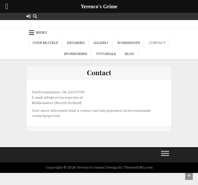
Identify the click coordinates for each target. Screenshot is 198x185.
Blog (129, 54)
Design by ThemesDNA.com (129, 167)
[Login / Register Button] (28, 16)
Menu (41, 32)
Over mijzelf (45, 43)
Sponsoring (75, 54)
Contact (157, 43)
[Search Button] (35, 16)
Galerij (101, 43)
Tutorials (106, 54)
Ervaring (76, 43)
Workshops (128, 43)
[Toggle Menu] (165, 153)
